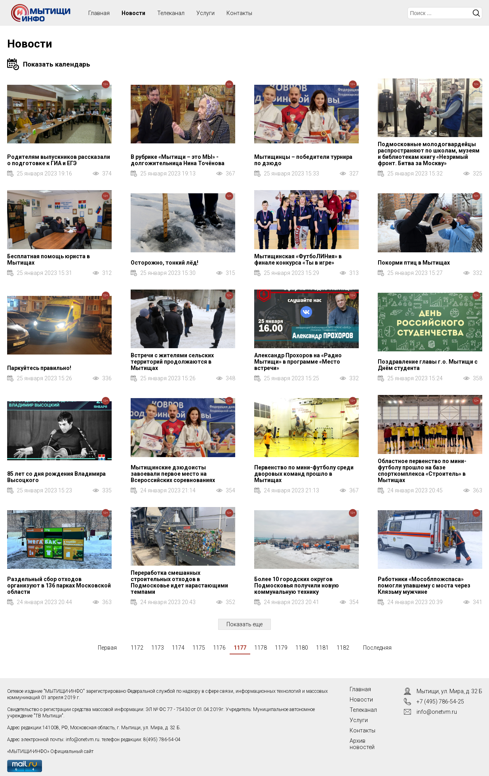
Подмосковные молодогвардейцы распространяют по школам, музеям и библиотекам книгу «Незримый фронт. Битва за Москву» (428, 153)
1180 (301, 647)
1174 (178, 647)
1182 (343, 647)
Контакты (239, 13)
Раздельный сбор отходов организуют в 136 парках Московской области (59, 585)
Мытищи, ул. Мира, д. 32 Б (449, 691)
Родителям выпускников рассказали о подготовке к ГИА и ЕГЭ (58, 160)
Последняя (377, 647)
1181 (322, 647)
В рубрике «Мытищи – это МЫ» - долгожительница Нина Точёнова (178, 160)
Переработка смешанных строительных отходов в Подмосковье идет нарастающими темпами (179, 582)
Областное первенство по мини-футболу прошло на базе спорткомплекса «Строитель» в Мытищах (422, 470)
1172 (137, 647)
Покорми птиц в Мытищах (414, 262)
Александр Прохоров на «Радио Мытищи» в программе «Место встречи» (298, 361)
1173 (157, 647)
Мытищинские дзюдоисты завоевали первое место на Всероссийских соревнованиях (173, 473)
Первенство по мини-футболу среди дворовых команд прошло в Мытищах (304, 473)
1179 (281, 647)
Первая (107, 647)
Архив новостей (362, 744)
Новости (133, 13)
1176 (219, 647)
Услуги (205, 13)
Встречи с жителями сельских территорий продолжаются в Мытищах (172, 361)
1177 (240, 647)
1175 (198, 647)
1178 (260, 647)
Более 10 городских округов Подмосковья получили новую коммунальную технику (296, 585)
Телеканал (171, 13)
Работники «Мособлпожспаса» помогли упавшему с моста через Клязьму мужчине (424, 585)
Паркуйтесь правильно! (39, 368)
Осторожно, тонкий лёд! (164, 262)
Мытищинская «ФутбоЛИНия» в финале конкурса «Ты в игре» (298, 259)
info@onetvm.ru (82, 739)
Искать (476, 13)
